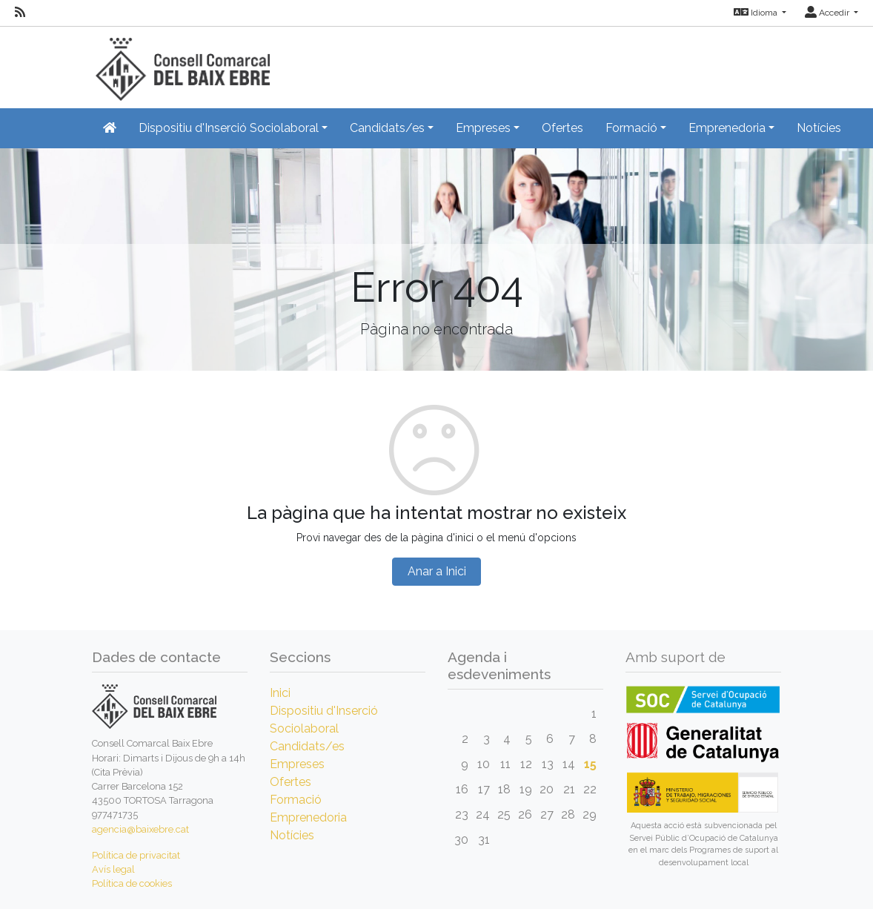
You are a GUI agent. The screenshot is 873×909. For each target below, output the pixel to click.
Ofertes (562, 128)
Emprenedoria (308, 817)
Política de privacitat (136, 855)
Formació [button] (631, 128)
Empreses (297, 764)
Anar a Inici (437, 571)
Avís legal (113, 869)
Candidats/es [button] (387, 128)
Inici (280, 693)
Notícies (819, 128)
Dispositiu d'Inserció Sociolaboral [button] (229, 128)
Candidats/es (307, 746)
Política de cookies (132, 883)
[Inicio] (181, 63)
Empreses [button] (483, 128)
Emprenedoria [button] (727, 128)
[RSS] (20, 12)
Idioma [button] (757, 12)
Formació (296, 800)
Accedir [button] (828, 12)
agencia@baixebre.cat (140, 829)
